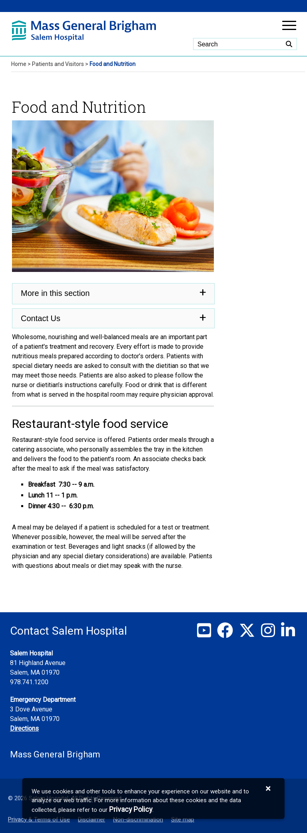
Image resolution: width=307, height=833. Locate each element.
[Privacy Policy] (130, 809)
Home (18, 64)
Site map (182, 819)
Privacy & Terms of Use (39, 819)
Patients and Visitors (58, 64)
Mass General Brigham (55, 754)
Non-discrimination (138, 819)
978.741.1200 (29, 682)
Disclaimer (91, 819)
